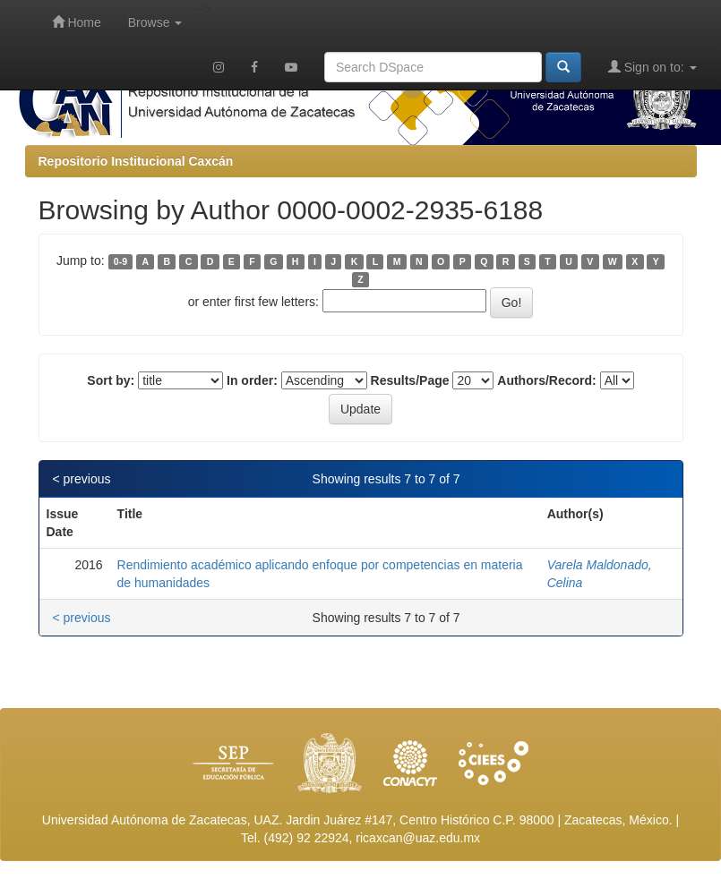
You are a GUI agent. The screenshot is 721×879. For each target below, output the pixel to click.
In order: (252, 380)
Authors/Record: (546, 380)
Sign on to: (652, 66)
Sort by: (110, 380)
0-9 (120, 261)
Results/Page (410, 380)
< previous (82, 479)
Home (76, 22)
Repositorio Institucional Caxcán (136, 161)
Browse (155, 22)
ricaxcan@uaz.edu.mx (418, 838)
